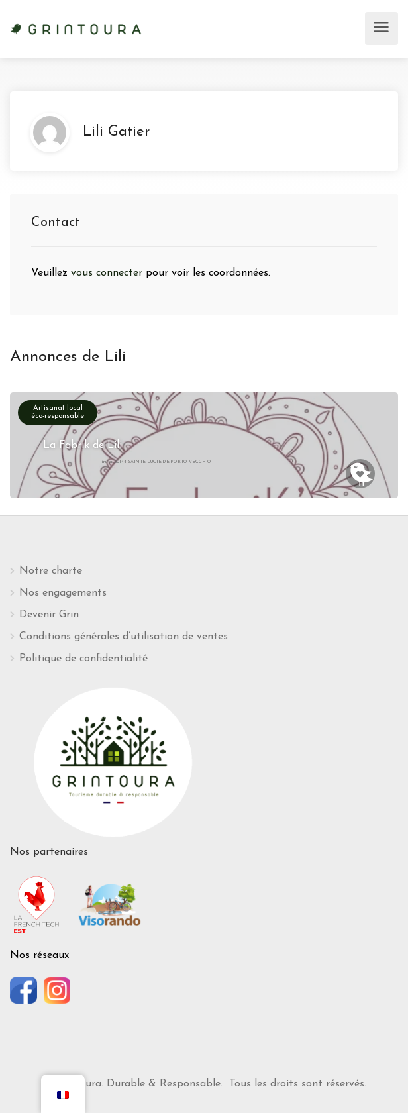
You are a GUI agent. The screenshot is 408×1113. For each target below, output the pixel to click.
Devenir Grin (49, 615)
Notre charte (50, 571)
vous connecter (108, 273)
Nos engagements (63, 593)
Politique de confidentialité (83, 658)
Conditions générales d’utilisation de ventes (123, 636)
